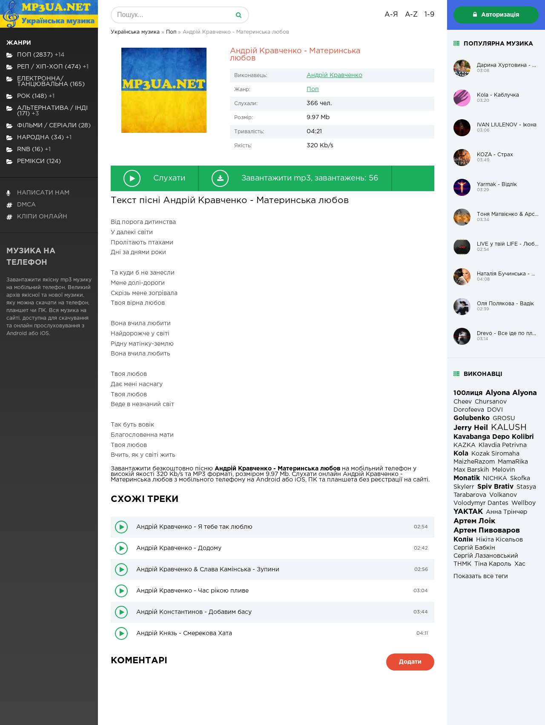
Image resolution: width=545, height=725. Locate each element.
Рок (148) (30, 96)
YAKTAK (468, 512)
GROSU (504, 418)
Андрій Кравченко (334, 75)
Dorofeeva (468, 410)
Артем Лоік (474, 521)
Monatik (466, 478)
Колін (463, 539)
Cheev (462, 401)
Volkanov (503, 495)
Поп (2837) (35, 55)
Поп (313, 89)
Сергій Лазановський (485, 556)
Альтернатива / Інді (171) (47, 111)
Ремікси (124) (33, 161)
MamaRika (513, 461)
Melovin (503, 470)
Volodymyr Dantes (480, 503)
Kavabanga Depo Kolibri (493, 437)
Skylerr (463, 487)
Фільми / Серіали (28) (48, 126)
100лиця (467, 393)
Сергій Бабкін (474, 547)
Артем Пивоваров (486, 530)
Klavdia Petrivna (503, 445)
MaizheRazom (474, 461)
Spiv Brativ (495, 487)
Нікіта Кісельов (499, 539)
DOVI (495, 410)
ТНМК (462, 564)
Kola (460, 453)
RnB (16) (28, 149)
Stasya (526, 487)
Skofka (520, 478)
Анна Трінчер (506, 512)
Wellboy (523, 503)
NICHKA (495, 478)
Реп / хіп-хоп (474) (47, 67)
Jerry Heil (470, 428)
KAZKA (464, 445)
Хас (519, 564)
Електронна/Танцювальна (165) (45, 81)
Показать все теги (480, 576)
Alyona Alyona (511, 393)
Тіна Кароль (492, 564)
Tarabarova (469, 495)
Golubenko (471, 418)
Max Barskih (471, 470)
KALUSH (509, 427)
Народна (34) (39, 137)
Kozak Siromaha (495, 453)
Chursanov (491, 401)
